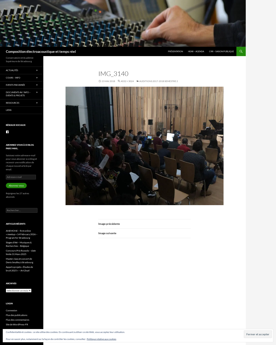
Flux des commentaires (17, 319)
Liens (9, 110)
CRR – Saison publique (221, 51)
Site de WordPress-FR (17, 324)
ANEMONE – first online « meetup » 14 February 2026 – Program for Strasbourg (21, 234)
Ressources (12, 102)
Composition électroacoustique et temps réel (41, 51)
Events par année (15, 85)
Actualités (12, 70)
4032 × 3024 (127, 81)
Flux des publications (16, 315)
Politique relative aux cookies (101, 339)
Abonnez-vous (16, 185)
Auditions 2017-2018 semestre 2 (158, 81)
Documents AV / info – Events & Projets (18, 94)
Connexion (11, 310)
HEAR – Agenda (196, 51)
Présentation (175, 51)
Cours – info (13, 77)
